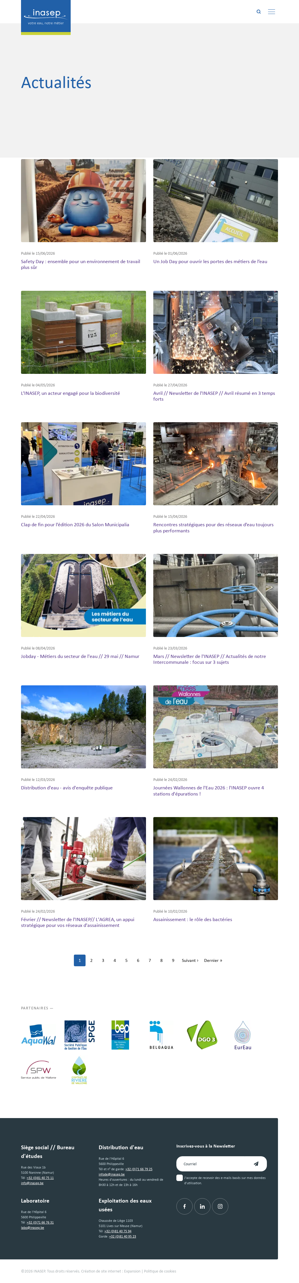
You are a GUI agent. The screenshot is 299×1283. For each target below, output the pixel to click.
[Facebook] (184, 1206)
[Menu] (271, 11)
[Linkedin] (202, 1206)
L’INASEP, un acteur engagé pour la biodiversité (70, 393)
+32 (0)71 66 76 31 (40, 1222)
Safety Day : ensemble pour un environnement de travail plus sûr (80, 264)
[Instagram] (220, 1206)
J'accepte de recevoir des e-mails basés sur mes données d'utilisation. (225, 1180)
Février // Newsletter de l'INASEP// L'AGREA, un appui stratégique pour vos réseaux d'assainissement (77, 922)
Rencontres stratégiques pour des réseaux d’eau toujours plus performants (213, 527)
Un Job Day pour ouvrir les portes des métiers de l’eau (210, 261)
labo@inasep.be (32, 1227)
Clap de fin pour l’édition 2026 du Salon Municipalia (75, 524)
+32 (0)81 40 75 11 (40, 1177)
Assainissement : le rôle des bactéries (192, 919)
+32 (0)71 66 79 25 (139, 1169)
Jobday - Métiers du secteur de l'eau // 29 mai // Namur (80, 656)
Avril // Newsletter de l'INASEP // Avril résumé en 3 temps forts (214, 396)
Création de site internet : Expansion (110, 1271)
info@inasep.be (32, 1183)
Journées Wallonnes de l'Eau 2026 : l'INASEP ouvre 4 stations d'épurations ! (208, 790)
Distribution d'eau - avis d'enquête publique (67, 787)
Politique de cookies (160, 1271)
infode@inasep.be (112, 1174)
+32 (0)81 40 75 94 (118, 1231)
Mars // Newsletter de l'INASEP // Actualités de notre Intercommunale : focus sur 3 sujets (209, 659)
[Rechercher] (258, 11)
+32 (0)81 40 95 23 (122, 1236)
